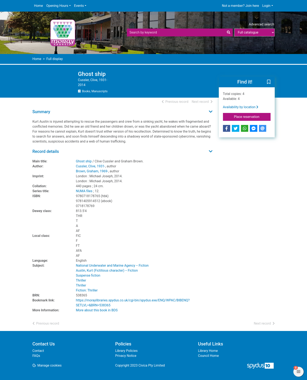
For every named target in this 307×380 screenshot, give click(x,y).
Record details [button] (46, 151)
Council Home (208, 356)
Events (79, 6)
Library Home (208, 351)
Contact (38, 351)
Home (38, 6)
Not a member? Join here (240, 6)
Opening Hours (57, 6)
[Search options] (254, 32)
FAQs (36, 356)
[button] (269, 82)
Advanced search (261, 24)
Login (266, 6)
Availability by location (241, 107)
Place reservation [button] (252, 116)
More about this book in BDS (97, 310)
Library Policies (126, 351)
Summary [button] (41, 111)
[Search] (228, 32)
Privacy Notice (125, 356)
